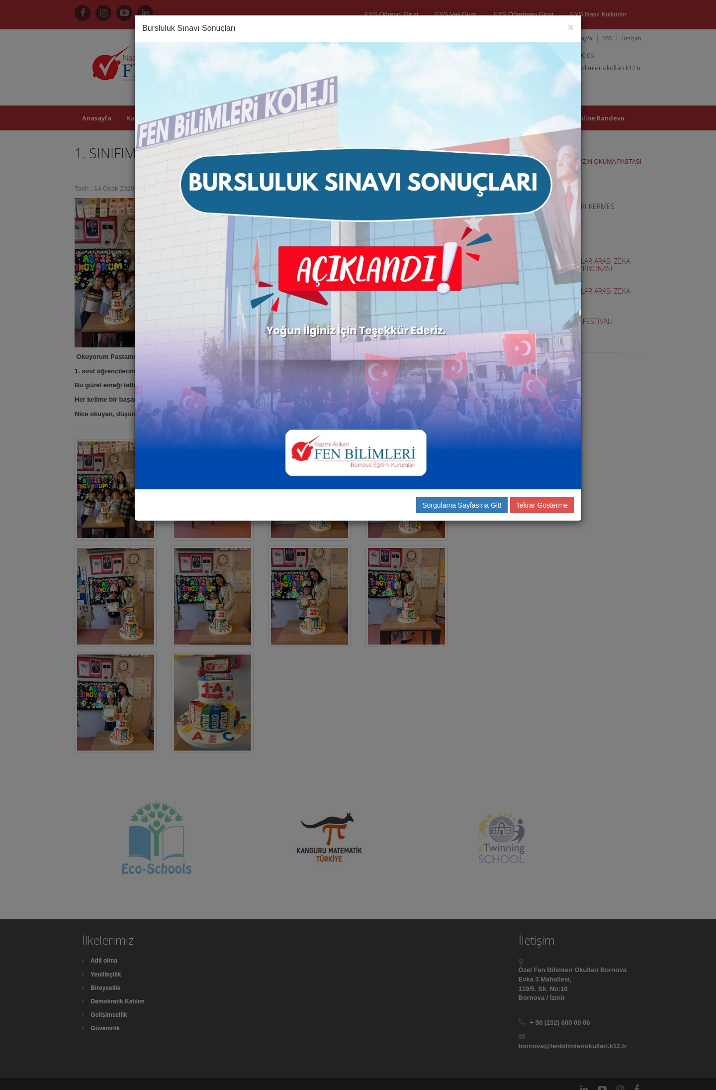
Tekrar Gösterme (542, 505)
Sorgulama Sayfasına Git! (462, 505)
